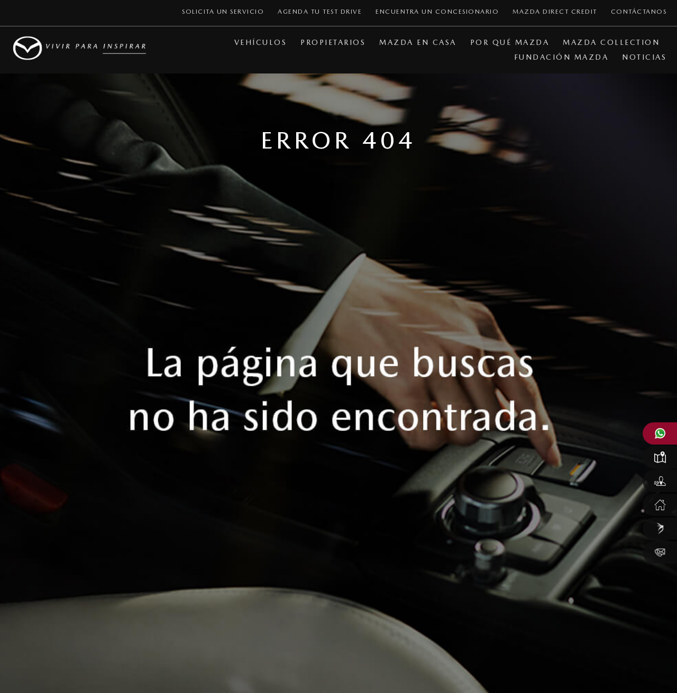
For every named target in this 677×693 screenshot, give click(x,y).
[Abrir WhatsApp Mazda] (660, 433)
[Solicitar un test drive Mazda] (660, 481)
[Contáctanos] (660, 552)
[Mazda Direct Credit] (660, 529)
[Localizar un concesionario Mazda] (660, 457)
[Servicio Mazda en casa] (660, 505)
